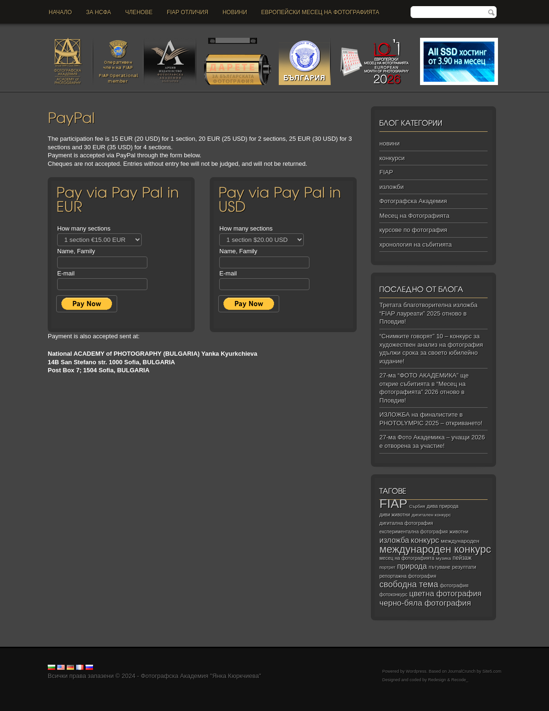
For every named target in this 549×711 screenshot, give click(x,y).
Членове (139, 12)
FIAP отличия (187, 12)
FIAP (386, 172)
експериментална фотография (413, 531)
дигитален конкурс (431, 514)
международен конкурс (435, 549)
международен (460, 541)
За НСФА (98, 12)
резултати (464, 567)
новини (235, 12)
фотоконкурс (393, 594)
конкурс (425, 540)
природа (412, 566)
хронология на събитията (415, 244)
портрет (387, 567)
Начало (60, 12)
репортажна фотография (407, 576)
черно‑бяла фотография (425, 603)
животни (458, 531)
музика (443, 558)
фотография (454, 585)
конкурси (391, 158)
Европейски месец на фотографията (320, 12)
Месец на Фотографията (414, 215)
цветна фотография (445, 593)
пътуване (439, 567)
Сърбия (417, 506)
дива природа (442, 506)
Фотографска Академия (413, 201)
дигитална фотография (406, 523)
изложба (394, 540)
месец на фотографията (406, 558)
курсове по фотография (413, 229)
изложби (391, 186)
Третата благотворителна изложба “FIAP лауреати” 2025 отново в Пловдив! (428, 313)
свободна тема (408, 584)
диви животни (394, 514)
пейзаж (462, 558)
